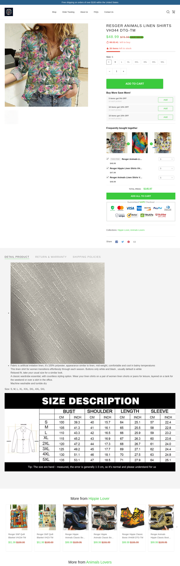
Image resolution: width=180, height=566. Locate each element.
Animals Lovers (137, 230)
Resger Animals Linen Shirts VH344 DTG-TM (132, 159)
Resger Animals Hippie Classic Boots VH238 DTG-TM (160, 536)
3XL (145, 62)
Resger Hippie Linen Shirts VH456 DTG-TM (126, 168)
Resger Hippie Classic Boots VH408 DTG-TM (132, 536)
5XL (163, 62)
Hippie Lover (123, 230)
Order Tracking (68, 12)
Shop (54, 12)
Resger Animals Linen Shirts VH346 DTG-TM (126, 177)
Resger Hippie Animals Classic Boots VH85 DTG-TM (104, 536)
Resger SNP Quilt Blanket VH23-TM (45, 536)
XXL (137, 62)
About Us (84, 12)
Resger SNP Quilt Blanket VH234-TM (17, 536)
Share (109, 241)
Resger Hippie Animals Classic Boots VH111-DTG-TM (75, 536)
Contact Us (108, 12)
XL (128, 62)
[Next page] (177, 527)
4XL (154, 62)
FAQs (96, 12)
